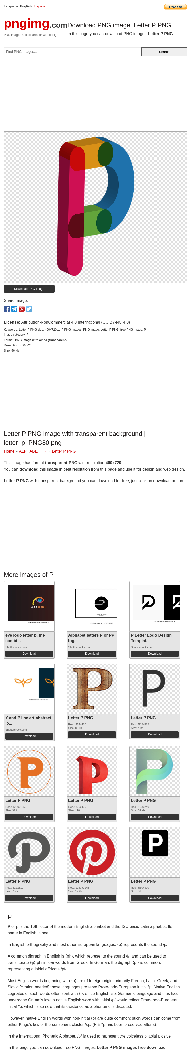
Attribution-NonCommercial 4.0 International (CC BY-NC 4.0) (75, 322)
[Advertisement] (95, 96)
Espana (39, 6)
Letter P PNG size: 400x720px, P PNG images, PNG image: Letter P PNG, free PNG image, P (82, 329)
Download (29, 653)
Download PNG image (29, 289)
